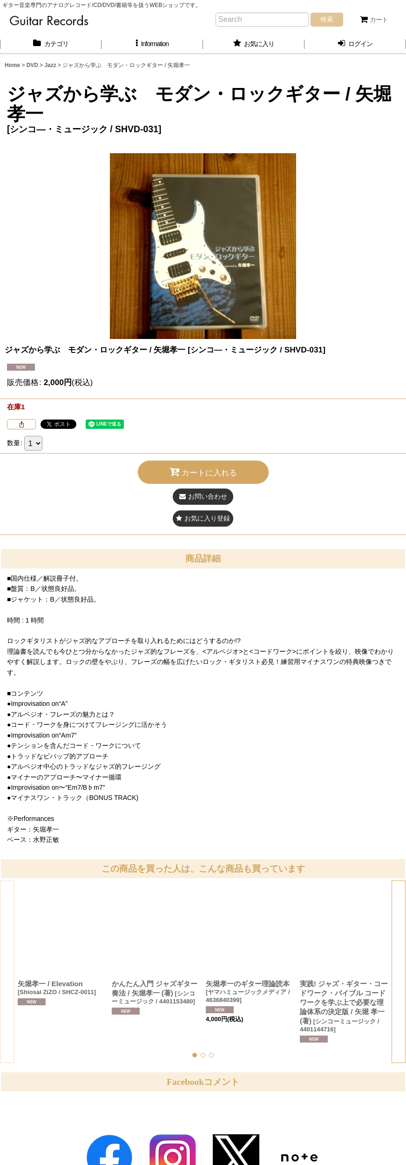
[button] (152, 44)
